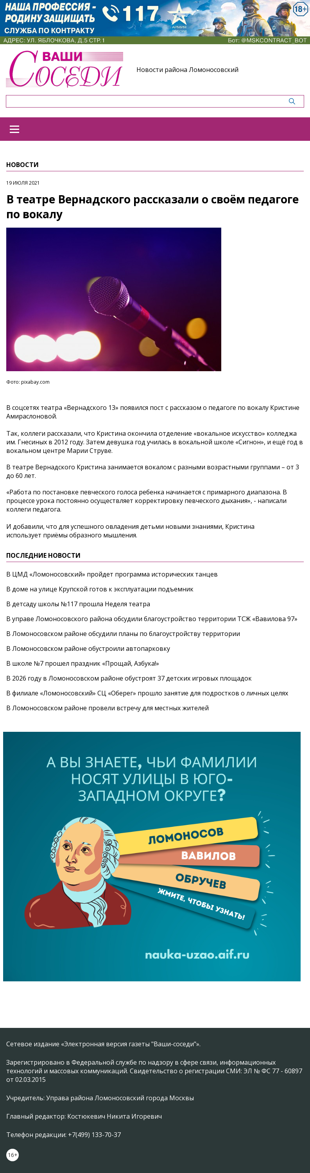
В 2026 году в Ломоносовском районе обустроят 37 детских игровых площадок (129, 678)
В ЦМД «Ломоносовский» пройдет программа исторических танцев (112, 574)
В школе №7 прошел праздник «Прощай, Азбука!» (82, 663)
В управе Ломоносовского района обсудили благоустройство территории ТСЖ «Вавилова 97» (151, 618)
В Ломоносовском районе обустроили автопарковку (88, 648)
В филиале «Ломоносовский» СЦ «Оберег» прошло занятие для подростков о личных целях (147, 693)
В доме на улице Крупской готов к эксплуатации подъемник (100, 589)
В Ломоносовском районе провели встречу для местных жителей (107, 708)
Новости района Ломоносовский (187, 69)
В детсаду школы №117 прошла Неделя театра (78, 604)
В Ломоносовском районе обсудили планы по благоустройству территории (123, 633)
